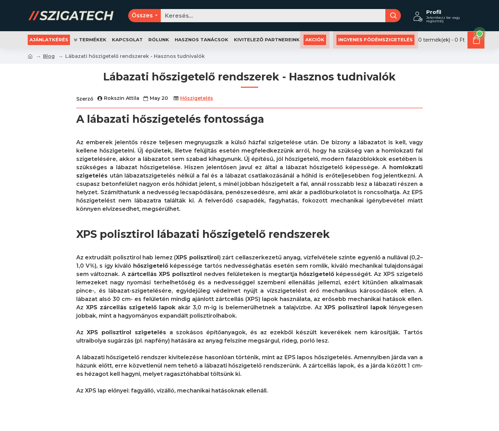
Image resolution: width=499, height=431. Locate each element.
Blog (49, 56)
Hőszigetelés (196, 98)
